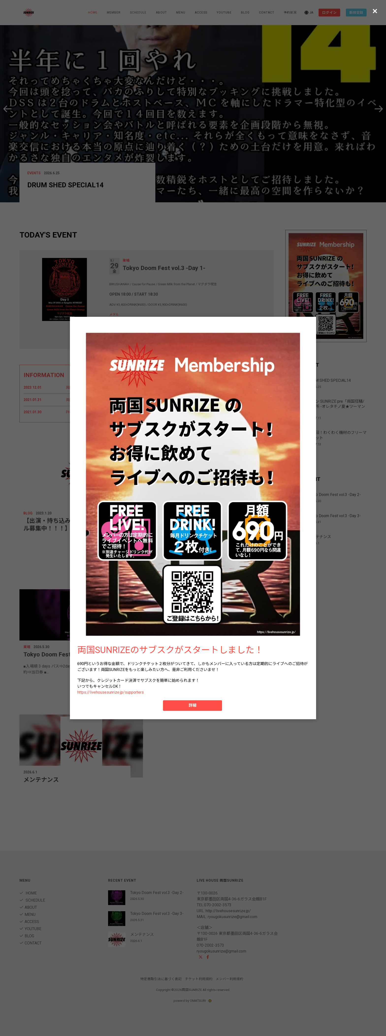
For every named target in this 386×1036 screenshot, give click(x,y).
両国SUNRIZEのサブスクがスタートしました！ (170, 650)
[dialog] (193, 518)
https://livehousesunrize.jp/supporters (110, 692)
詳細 (192, 705)
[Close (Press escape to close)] (375, 11)
